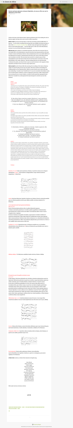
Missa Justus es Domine (13, 408)
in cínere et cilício (9, 2)
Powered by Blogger (36, 424)
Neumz (19, 408)
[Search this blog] (67, 2)
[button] (9, 16)
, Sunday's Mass (20, 44)
